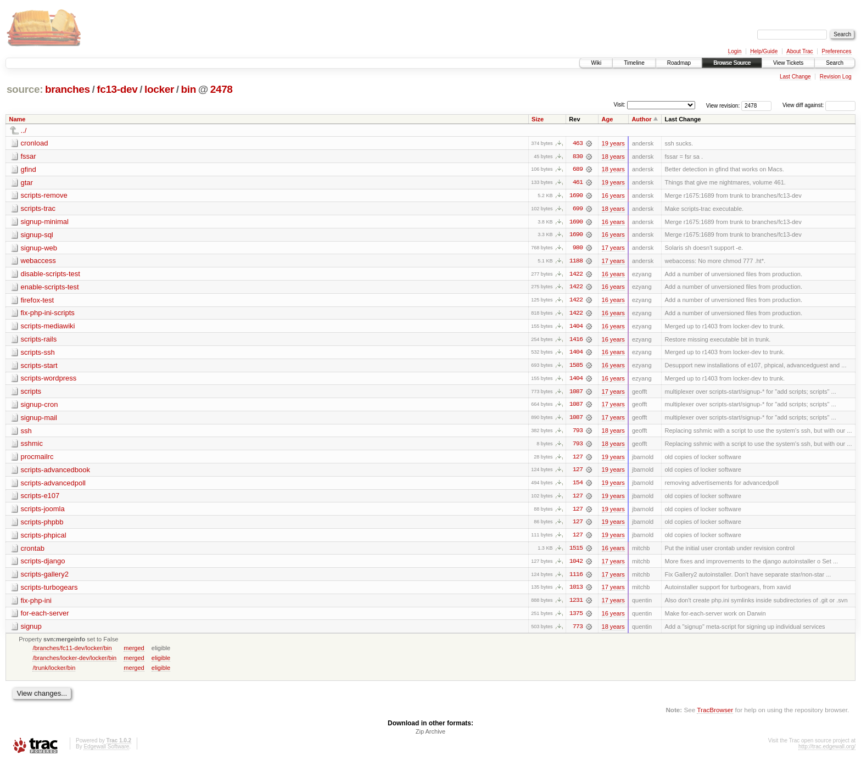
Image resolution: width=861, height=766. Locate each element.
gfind (28, 169)
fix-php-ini (36, 604)
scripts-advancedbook (55, 472)
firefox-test (37, 301)
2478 (221, 89)
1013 (576, 591)
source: (25, 89)
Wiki (596, 63)
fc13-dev (117, 89)
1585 (576, 367)
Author (641, 119)
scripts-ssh (38, 354)
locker (159, 89)
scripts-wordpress (49, 380)
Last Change (795, 77)
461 (578, 182)
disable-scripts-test (50, 275)
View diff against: (819, 105)
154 (578, 486)
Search (834, 63)
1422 (576, 275)
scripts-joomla (43, 512)
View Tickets (788, 63)
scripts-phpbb (42, 525)
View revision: (723, 105)
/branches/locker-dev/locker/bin (74, 662)
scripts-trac (38, 209)
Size (538, 119)
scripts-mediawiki (48, 327)
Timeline (634, 63)
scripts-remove (44, 196)
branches (67, 89)
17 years (613, 248)
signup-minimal (45, 222)
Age (607, 119)
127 (578, 459)
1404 (576, 327)
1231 (576, 604)
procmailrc (37, 459)
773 (578, 631)
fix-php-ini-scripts (48, 314)
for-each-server (45, 617)
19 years (613, 143)
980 (578, 248)
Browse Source (732, 63)
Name (17, 119)
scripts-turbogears (49, 591)
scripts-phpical (43, 538)
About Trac (799, 51)
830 (578, 156)
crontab (32, 551)
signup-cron (39, 406)
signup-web (39, 248)
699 (578, 209)
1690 (576, 196)
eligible (161, 662)
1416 (576, 341)
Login (734, 51)
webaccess (38, 262)
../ (24, 130)
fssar (28, 156)
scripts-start (39, 367)
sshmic (32, 446)
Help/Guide (764, 51)
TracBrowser (715, 714)
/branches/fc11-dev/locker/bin (71, 652)
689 (578, 169)
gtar (27, 182)
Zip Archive (430, 736)
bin (188, 89)
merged (134, 652)
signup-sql (37, 235)
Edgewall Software (106, 751)
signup (31, 631)
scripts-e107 (40, 499)
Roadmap (679, 63)
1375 (576, 617)
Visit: (619, 105)
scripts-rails (39, 341)
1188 (576, 262)
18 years (613, 156)
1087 (576, 393)
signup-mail (39, 420)
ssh (26, 433)
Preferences (837, 51)
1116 (576, 578)
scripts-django (43, 565)
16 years (613, 196)
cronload (34, 143)
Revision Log (836, 77)
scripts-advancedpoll (53, 486)
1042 (576, 565)
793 (578, 433)
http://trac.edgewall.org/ (827, 751)
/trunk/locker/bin (53, 672)
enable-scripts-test (50, 288)
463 (578, 143)
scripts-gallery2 (45, 578)
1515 (576, 551)
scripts (31, 393)
